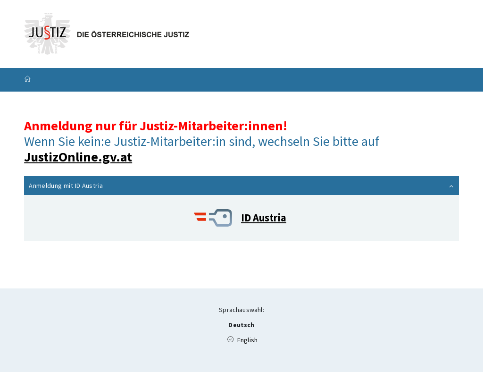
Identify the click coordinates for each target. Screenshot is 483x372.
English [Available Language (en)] (242, 340)
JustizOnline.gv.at (78, 156)
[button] (241, 185)
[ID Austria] (241, 218)
